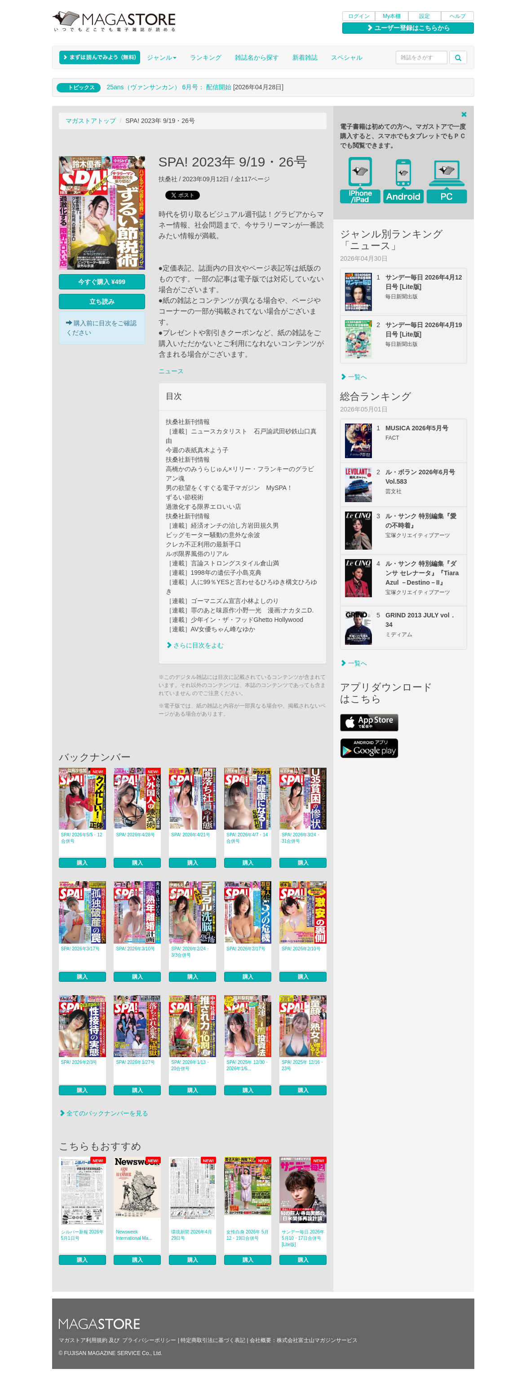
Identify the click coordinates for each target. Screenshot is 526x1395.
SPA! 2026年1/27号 (135, 1062)
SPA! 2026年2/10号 (301, 948)
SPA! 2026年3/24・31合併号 (301, 838)
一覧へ (353, 376)
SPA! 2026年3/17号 (80, 948)
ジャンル (162, 57)
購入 (82, 863)
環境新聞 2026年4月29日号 (191, 1235)
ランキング (205, 57)
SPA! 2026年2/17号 (245, 948)
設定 (424, 16)
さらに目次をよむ (195, 645)
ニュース (171, 371)
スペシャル (346, 57)
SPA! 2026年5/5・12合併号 (81, 838)
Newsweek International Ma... (134, 1235)
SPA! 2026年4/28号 (135, 834)
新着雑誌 (305, 57)
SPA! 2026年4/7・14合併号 (247, 838)
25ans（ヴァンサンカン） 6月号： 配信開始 (168, 87)
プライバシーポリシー (149, 1340)
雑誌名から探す (257, 57)
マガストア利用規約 (83, 1340)
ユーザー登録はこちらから (408, 27)
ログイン (359, 16)
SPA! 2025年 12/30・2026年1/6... (247, 1065)
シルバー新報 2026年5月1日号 (82, 1235)
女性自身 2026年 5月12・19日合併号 (247, 1235)
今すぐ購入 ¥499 (101, 281)
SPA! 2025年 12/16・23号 (303, 1065)
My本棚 (392, 16)
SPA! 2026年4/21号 (190, 834)
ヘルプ (458, 16)
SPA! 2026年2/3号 (79, 1062)
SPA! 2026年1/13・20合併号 (190, 1065)
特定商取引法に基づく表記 (213, 1340)
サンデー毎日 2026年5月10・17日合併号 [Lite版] (303, 1238)
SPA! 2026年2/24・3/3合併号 (190, 952)
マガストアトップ (91, 120)
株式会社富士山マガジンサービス (317, 1340)
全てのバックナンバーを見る (104, 1113)
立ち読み (102, 301)
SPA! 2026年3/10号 (135, 948)
